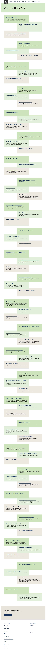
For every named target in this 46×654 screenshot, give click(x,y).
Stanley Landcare (11, 459)
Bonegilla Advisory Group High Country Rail (29, 55)
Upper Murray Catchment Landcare (27, 500)
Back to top (32, 632)
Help (5, 641)
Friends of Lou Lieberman (13, 169)
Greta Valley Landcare (12, 236)
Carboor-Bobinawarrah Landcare (27, 88)
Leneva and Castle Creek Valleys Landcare (29, 326)
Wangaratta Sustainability (26, 530)
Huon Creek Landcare (12, 266)
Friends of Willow (24, 212)
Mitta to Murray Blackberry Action (14, 350)
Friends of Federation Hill (25, 148)
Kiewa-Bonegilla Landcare (13, 301)
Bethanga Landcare (24, 43)
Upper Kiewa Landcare (25, 483)
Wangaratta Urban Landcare (13, 540)
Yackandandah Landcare (25, 595)
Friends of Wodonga (12, 219)
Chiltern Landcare (11, 95)
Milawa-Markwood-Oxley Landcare (27, 339)
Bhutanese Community (12, 50)
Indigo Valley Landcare (25, 277)
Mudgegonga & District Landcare (27, 373)
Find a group (10, 1)
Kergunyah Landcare (12, 283)
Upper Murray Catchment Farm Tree (15, 493)
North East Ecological (25, 405)
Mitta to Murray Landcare (26, 356)
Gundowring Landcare (25, 243)
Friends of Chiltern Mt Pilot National (14, 124)
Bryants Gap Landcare (25, 71)
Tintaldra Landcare (24, 469)
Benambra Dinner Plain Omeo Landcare (16, 33)
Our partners (32, 625)
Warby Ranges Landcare (25, 547)
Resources (18, 1)
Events (23, 1)
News (25, 1)
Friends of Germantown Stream (27, 164)
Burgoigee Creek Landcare (13, 78)
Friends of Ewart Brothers (13, 141)
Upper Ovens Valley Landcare (26, 517)
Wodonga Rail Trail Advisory (13, 571)
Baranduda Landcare (12, 17)
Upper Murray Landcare (13, 506)
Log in (38, 1)
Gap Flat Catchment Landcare (26, 230)
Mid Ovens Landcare (13, 333)
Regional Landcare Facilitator (26, 436)
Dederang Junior (12, 112)
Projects (15, 1)
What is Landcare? (33, 623)
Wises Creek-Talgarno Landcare (27, 564)
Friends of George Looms (12, 158)
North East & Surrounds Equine (15, 398)
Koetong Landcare (11, 316)
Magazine (29, 1)
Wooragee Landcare (12, 589)
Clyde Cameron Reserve (25, 102)
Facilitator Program (34, 1)
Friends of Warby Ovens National (14, 205)
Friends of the (10, 188)
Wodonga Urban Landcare (26, 577)
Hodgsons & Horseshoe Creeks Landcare (16, 252)
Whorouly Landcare (12, 554)
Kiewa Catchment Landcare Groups (27, 290)
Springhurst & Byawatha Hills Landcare (28, 453)
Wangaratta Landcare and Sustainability (15, 523)
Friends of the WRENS (26, 194)
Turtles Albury (11, 476)
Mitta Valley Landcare (12, 363)
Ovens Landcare (24, 422)
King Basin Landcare (25, 309)
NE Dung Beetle (24, 388)
